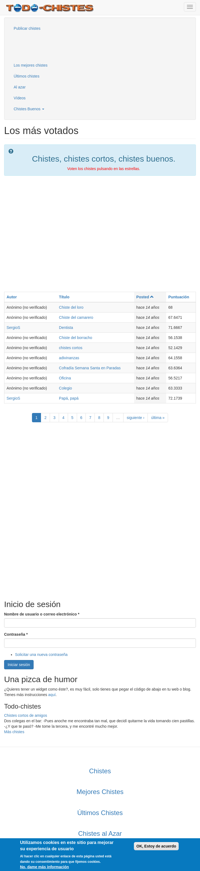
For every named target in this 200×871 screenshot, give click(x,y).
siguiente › (136, 417)
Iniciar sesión (19, 664)
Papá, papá (69, 398)
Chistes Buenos (29, 109)
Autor (12, 297)
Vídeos (20, 98)
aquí (51, 694)
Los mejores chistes (31, 65)
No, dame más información (44, 867)
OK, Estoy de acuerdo (156, 847)
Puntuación (178, 297)
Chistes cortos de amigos (25, 715)
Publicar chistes (27, 28)
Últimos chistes (26, 76)
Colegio (65, 388)
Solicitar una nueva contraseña (41, 654)
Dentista (66, 327)
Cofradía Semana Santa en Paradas (90, 368)
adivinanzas (69, 358)
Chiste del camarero (76, 317)
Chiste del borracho (75, 337)
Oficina (65, 378)
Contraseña (16, 634)
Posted (145, 297)
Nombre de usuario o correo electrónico (41, 614)
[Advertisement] (37, 46)
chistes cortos (71, 348)
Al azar (20, 87)
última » (157, 417)
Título (64, 297)
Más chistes (14, 732)
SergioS (13, 327)
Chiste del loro (71, 307)
